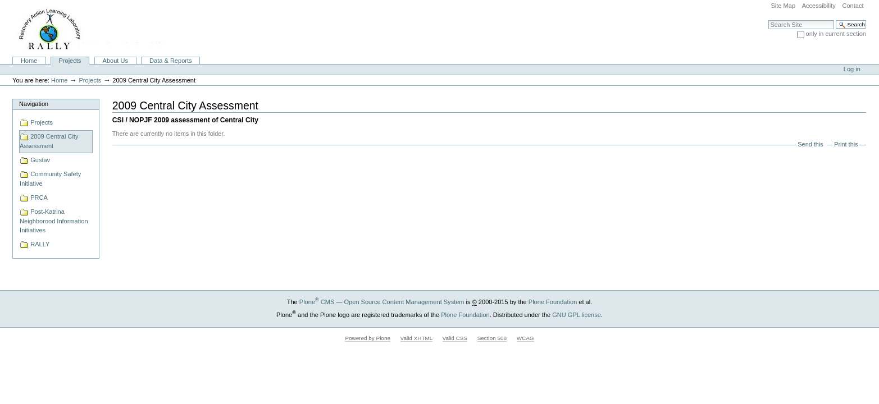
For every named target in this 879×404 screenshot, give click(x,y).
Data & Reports (170, 60)
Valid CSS (455, 338)
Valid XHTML (416, 338)
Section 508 (492, 338)
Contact (852, 5)
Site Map (783, 5)
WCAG (525, 338)
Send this (810, 144)
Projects (70, 60)
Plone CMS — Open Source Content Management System (381, 302)
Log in (852, 69)
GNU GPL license (576, 314)
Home (29, 60)
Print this (846, 144)
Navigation (33, 103)
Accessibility (819, 5)
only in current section (836, 33)
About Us (115, 60)
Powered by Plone (367, 338)
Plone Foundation (553, 302)
